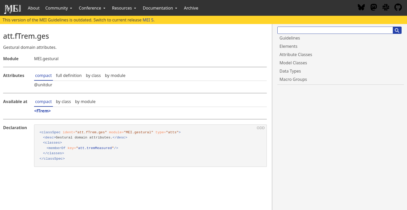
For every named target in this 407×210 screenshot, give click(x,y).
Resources (124, 8)
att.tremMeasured (95, 148)
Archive (191, 8)
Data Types (290, 71)
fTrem (42, 111)
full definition (69, 75)
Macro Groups (293, 79)
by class (93, 75)
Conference (92, 8)
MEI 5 (148, 20)
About (34, 8)
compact (43, 75)
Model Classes (293, 63)
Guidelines (289, 38)
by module (115, 75)
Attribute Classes (295, 54)
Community (59, 8)
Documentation (160, 8)
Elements (288, 46)
